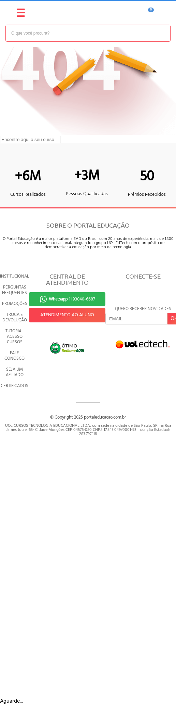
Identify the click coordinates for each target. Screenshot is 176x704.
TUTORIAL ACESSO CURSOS (14, 337)
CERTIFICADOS (14, 385)
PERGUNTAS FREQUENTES (14, 290)
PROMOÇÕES (14, 303)
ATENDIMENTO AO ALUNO (67, 315)
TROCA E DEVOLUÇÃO (14, 317)
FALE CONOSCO (14, 355)
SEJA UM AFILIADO (15, 372)
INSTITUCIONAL (14, 276)
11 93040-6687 (72, 299)
